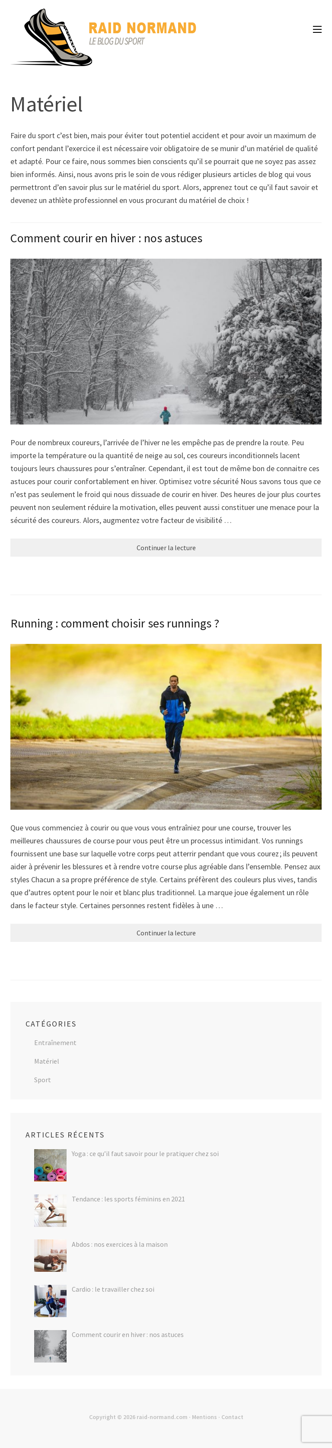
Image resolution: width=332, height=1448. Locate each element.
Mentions (204, 1417)
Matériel (46, 1061)
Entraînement (55, 1042)
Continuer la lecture (166, 547)
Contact (232, 1417)
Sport (42, 1079)
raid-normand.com (162, 1417)
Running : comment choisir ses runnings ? (114, 623)
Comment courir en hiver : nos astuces (106, 238)
